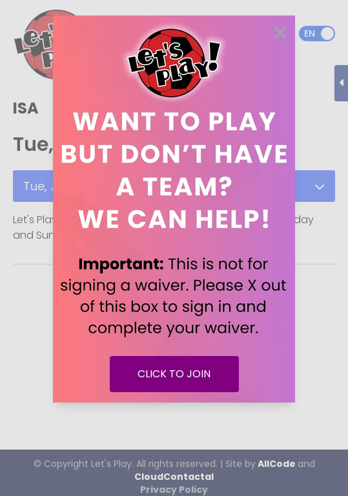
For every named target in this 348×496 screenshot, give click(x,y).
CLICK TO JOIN (174, 373)
